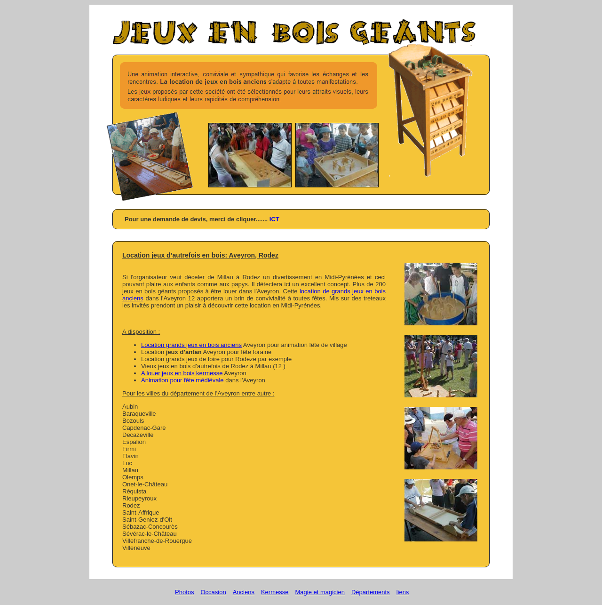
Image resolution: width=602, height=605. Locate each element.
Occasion (213, 592)
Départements (370, 592)
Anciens (243, 592)
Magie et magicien (320, 592)
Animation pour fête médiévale (182, 380)
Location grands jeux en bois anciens (191, 344)
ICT (274, 219)
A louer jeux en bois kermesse (181, 373)
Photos (184, 592)
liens (402, 592)
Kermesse (275, 592)
